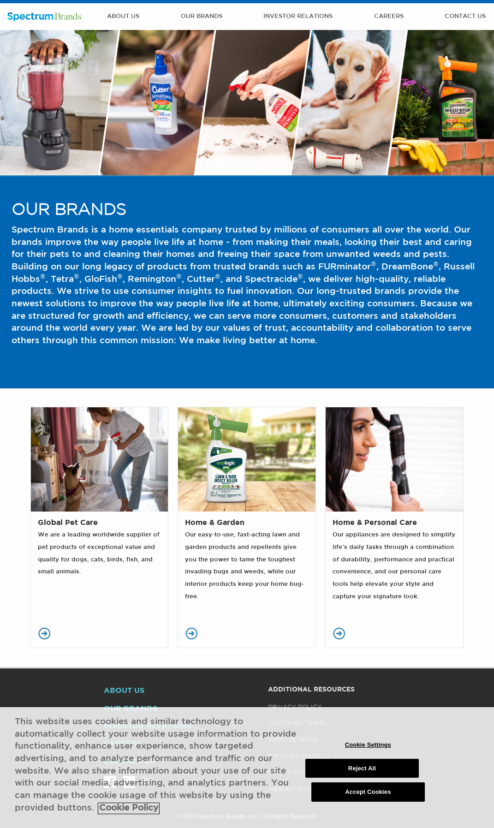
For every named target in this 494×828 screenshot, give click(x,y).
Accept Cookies (368, 797)
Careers (389, 16)
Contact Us (465, 16)
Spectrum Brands (44, 16)
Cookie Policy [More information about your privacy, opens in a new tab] (128, 813)
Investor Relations (298, 16)
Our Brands (201, 16)
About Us (123, 16)
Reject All (362, 773)
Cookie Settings (368, 750)
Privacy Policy (294, 707)
